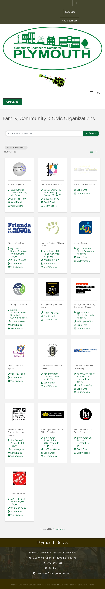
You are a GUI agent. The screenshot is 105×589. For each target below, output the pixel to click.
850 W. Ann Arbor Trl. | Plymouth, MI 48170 (54, 558)
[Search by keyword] (44, 133)
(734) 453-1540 (54, 563)
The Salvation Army (16, 494)
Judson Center (80, 243)
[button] (70, 12)
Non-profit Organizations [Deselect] (16, 148)
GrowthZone (58, 529)
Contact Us (54, 568)
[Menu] (95, 93)
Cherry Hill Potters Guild (51, 184)
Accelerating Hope (16, 184)
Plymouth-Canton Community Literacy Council (17, 432)
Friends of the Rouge (17, 243)
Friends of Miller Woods (84, 184)
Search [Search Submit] (91, 133)
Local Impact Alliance (17, 304)
